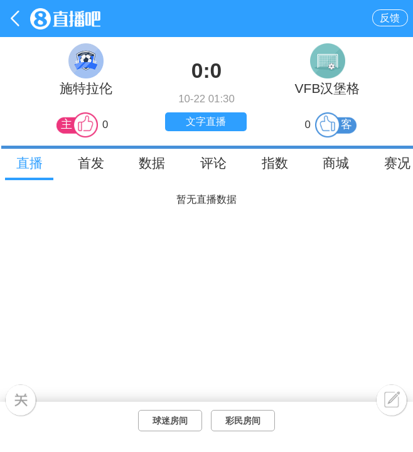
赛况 (397, 163)
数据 (152, 163)
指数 (275, 163)
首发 (91, 163)
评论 (213, 163)
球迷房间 (170, 421)
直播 (29, 163)
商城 (336, 163)
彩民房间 (242, 421)
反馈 (390, 18)
